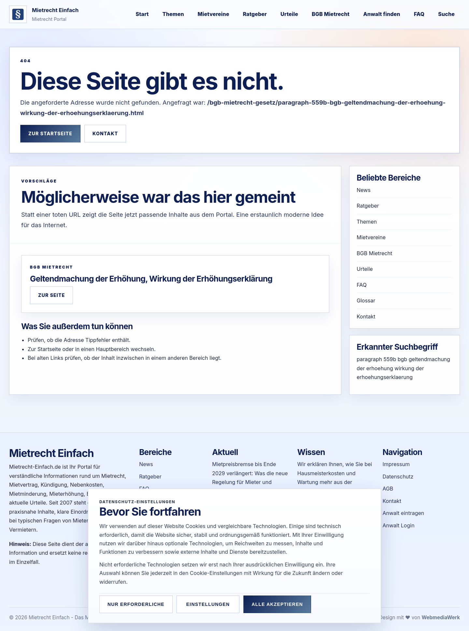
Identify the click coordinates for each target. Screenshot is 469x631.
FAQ (419, 14)
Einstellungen (211, 604)
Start (142, 14)
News (364, 190)
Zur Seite (51, 295)
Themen (173, 14)
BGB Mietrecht (330, 14)
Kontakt (105, 133)
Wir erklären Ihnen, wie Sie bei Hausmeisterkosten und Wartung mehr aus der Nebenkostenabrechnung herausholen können (334, 482)
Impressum (396, 464)
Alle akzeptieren (283, 604)
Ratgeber (255, 14)
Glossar (366, 300)
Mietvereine (213, 14)
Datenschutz (397, 476)
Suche (446, 14)
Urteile (289, 14)
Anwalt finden (381, 14)
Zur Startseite (50, 133)
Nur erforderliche (135, 604)
